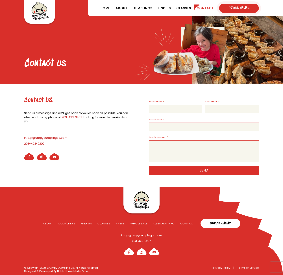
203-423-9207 (72, 117)
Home (105, 8)
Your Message (158, 137)
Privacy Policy (221, 268)
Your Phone (156, 119)
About (122, 8)
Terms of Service (248, 268)
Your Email (212, 101)
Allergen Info (164, 223)
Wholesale (138, 223)
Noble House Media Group (73, 271)
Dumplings (143, 8)
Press (120, 223)
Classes (183, 8)
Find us (164, 8)
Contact (205, 8)
